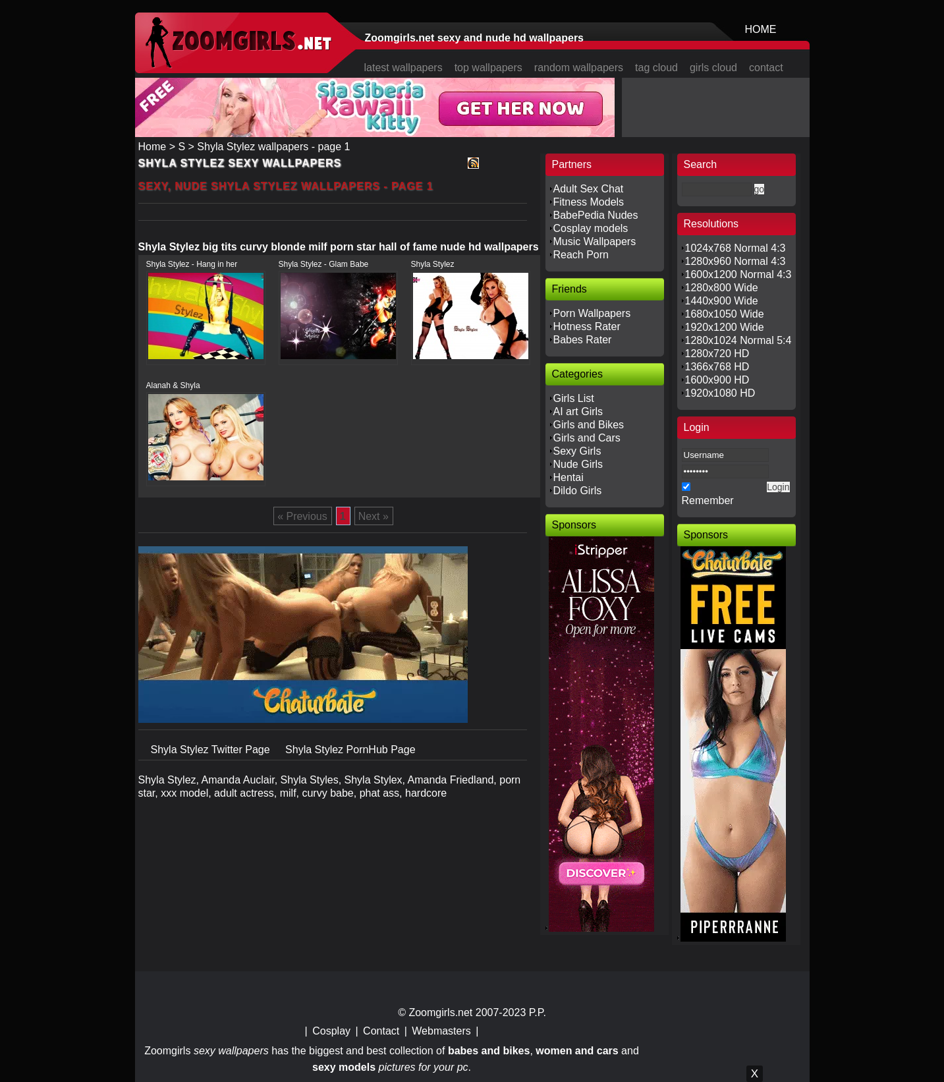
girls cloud (713, 67)
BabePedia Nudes (595, 215)
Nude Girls (578, 464)
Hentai (568, 477)
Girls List (573, 398)
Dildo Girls (577, 490)
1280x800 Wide (721, 287)
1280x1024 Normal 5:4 (738, 340)
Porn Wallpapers (592, 313)
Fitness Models (589, 202)
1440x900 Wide (721, 300)
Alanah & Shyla (173, 385)
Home (152, 146)
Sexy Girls (577, 451)
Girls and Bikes (589, 424)
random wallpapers (578, 67)
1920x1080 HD (720, 393)
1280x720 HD (717, 353)
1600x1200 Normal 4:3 (738, 274)
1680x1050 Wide (724, 314)
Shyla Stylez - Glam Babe (324, 264)
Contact (381, 1031)
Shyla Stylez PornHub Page (350, 749)
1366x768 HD (717, 366)
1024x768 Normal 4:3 (735, 248)
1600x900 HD (717, 379)
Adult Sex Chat (588, 188)
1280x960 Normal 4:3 (735, 261)
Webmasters (441, 1031)
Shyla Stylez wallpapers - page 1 (273, 146)
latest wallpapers (403, 67)
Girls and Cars (587, 437)
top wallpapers (488, 67)
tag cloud (656, 67)
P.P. (537, 1012)
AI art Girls (578, 411)
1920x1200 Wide (724, 327)
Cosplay (331, 1031)
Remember (708, 500)
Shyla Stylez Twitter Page (212, 749)
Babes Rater (582, 339)
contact (766, 67)
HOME (761, 29)
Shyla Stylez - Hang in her (192, 264)
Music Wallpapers (594, 241)
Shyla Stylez (433, 264)
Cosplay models (590, 228)
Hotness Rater (587, 326)
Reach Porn (581, 254)
